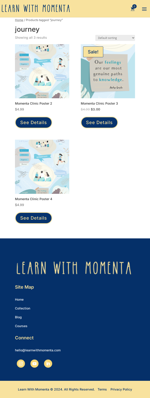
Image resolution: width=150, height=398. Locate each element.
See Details (33, 122)
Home (19, 20)
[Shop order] (115, 38)
